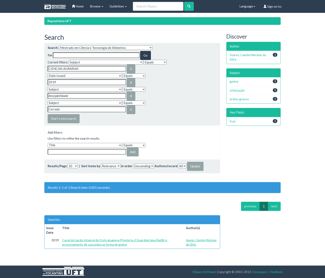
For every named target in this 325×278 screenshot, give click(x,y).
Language (247, 6)
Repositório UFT (59, 21)
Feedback (276, 272)
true (232, 121)
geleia (234, 81)
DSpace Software (204, 272)
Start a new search (63, 118)
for (50, 55)
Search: (53, 48)
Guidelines (118, 6)
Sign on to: (272, 6)
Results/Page (57, 166)
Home (78, 6)
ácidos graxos (239, 99)
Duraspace (259, 272)
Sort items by (90, 166)
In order (126, 166)
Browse (96, 6)
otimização (237, 90)
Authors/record (166, 166)
